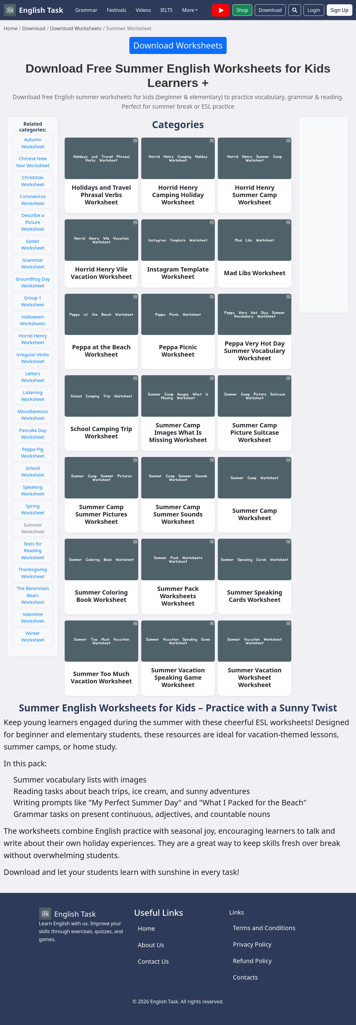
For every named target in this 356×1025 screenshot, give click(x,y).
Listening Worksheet (32, 395)
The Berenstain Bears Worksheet (32, 595)
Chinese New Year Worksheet (32, 161)
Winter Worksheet (32, 636)
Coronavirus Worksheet (33, 199)
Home (146, 928)
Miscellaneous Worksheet (32, 414)
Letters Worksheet (32, 376)
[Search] (294, 10)
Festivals (116, 10)
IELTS (166, 10)
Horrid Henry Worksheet (33, 339)
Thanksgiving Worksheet (32, 572)
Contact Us (153, 961)
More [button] (188, 10)
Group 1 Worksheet (32, 301)
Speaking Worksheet (32, 490)
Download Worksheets (178, 45)
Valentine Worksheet (32, 617)
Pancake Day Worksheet (32, 433)
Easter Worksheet (32, 244)
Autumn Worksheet (32, 142)
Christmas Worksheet (32, 180)
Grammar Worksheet (32, 263)
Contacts (245, 977)
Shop (242, 10)
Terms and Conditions (264, 928)
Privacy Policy (252, 944)
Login (313, 10)
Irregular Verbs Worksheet (32, 358)
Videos (143, 10)
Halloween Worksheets (32, 320)
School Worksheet (32, 471)
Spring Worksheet (32, 509)
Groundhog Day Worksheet (33, 282)
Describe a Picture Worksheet (32, 222)
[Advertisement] (323, 218)
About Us (151, 945)
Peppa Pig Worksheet (32, 452)
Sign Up (339, 10)
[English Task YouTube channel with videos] (221, 9)
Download (270, 10)
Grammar (86, 10)
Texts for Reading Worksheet (32, 550)
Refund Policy (252, 961)
